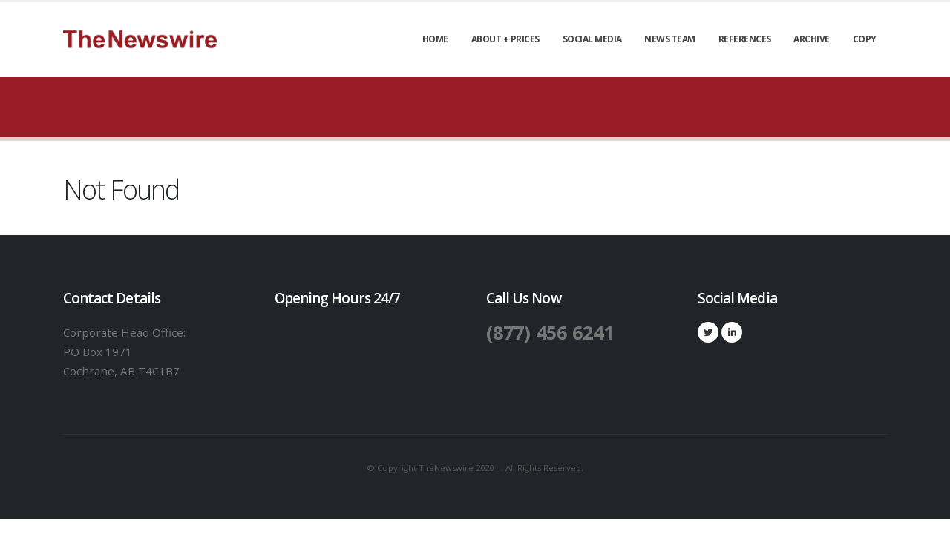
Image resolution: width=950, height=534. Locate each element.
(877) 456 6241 (550, 332)
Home (435, 39)
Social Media (592, 39)
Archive (811, 39)
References (744, 39)
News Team (669, 39)
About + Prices (505, 39)
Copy (865, 39)
